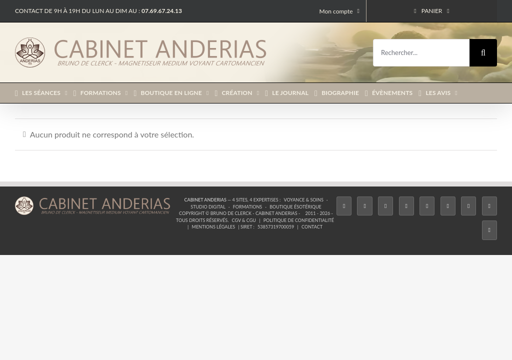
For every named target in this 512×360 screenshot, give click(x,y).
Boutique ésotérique (296, 207)
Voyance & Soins (303, 199)
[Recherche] (483, 52)
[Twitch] (427, 206)
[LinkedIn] (468, 206)
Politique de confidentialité (299, 220)
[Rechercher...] (421, 52)
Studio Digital (208, 207)
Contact (312, 227)
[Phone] (489, 230)
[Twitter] (364, 206)
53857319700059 (276, 227)
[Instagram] (385, 206)
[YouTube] (448, 206)
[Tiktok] (406, 206)
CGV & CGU (244, 220)
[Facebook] (344, 206)
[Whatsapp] (489, 206)
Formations (247, 207)
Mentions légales (214, 227)
